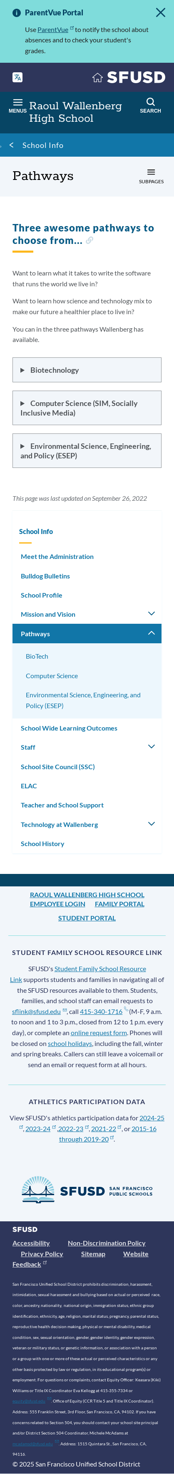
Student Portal (87, 918)
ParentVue (55, 29)
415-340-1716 (104, 1011)
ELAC (29, 786)
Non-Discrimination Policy (107, 1243)
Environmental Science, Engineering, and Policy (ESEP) (83, 700)
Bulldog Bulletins (45, 576)
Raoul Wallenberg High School (87, 894)
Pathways (35, 633)
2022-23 (73, 1128)
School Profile (41, 595)
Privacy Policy (42, 1253)
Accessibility (31, 1243)
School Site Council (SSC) (58, 766)
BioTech (37, 656)
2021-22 (106, 1128)
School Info (43, 145)
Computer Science (52, 675)
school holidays (70, 1043)
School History (43, 843)
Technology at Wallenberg (59, 824)
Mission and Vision (48, 614)
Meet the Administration (57, 556)
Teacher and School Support (62, 805)
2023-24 (40, 1128)
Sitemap (93, 1253)
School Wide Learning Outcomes (69, 728)
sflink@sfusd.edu (39, 1011)
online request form (99, 1032)
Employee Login (57, 904)
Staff (28, 747)
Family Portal (119, 904)
